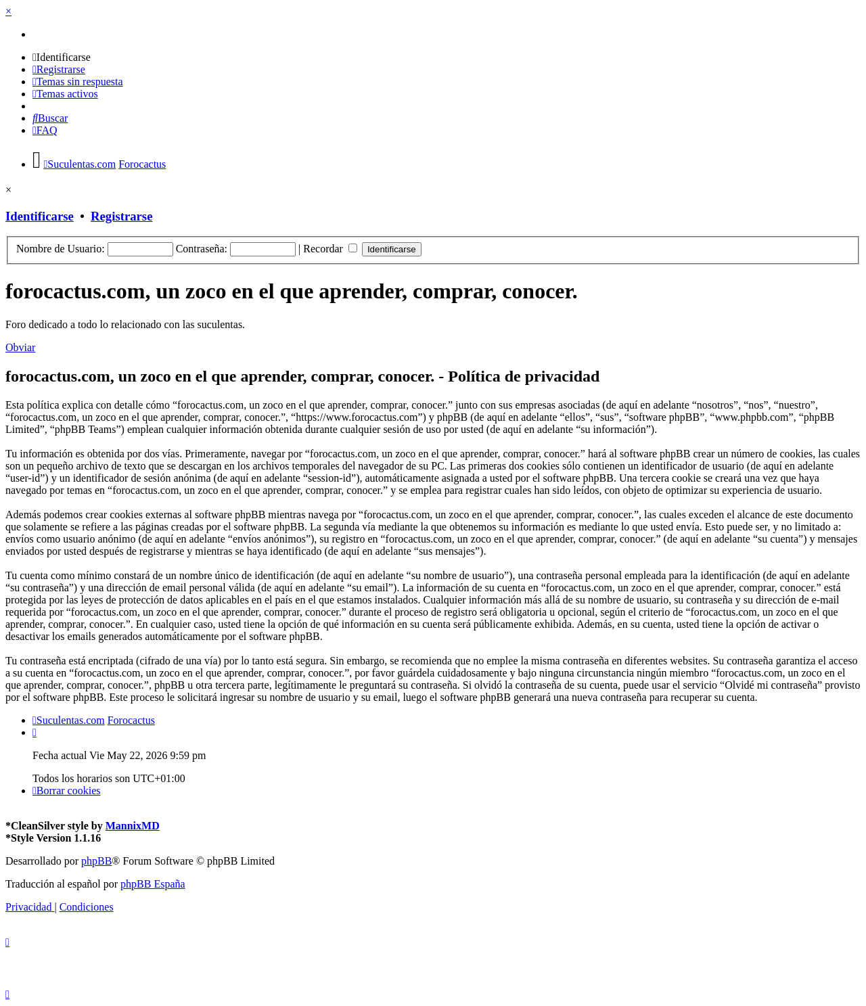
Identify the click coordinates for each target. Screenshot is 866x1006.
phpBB (96, 861)
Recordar (330, 248)
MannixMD (133, 825)
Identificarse (39, 216)
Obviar (20, 347)
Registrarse (121, 216)
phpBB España (152, 884)
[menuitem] (61, 57)
